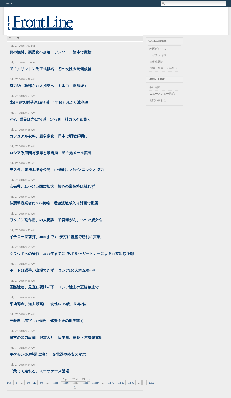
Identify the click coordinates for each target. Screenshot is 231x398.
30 (41, 382)
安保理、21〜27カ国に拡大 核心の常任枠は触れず (52, 186)
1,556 (65, 382)
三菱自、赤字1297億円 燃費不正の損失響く (47, 321)
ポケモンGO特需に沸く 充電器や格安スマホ (48, 354)
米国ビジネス (157, 48)
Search (163, 3)
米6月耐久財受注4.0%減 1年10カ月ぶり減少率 (49, 102)
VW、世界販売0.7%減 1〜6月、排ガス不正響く (50, 119)
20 (34, 382)
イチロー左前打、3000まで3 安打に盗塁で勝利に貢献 (55, 237)
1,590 (131, 382)
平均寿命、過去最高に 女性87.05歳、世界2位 (48, 304)
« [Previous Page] (16, 382)
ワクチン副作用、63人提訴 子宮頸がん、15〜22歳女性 (56, 220)
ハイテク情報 (157, 55)
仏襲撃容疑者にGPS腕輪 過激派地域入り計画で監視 (54, 203)
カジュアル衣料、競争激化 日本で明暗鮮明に (49, 136)
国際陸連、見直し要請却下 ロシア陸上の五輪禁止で (54, 287)
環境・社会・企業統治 (163, 68)
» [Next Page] (144, 382)
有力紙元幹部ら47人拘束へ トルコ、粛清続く (49, 86)
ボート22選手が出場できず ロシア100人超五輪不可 (53, 270)
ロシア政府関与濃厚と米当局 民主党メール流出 (50, 153)
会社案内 (155, 87)
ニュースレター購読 (162, 93)
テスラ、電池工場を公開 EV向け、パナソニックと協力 (57, 170)
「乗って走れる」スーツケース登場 (39, 371)
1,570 (111, 382)
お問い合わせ (157, 100)
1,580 (121, 382)
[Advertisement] (164, 120)
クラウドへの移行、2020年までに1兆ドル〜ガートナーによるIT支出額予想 (72, 254)
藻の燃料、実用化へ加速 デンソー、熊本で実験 (50, 52)
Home (9, 3)
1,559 (95, 382)
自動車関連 (156, 61)
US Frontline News (45, 25)
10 (28, 382)
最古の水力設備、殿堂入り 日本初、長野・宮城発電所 (56, 337)
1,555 (55, 382)
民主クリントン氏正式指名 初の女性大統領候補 (50, 69)
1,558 (85, 382)
